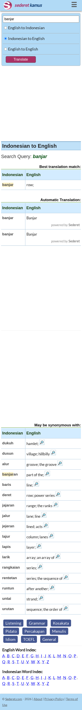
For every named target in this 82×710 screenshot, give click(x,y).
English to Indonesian (26, 27)
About (38, 699)
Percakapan (34, 631)
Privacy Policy (54, 699)
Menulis (59, 631)
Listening (13, 623)
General (49, 639)
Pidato (11, 631)
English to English (23, 49)
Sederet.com (13, 699)
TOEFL (29, 639)
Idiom (10, 639)
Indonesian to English (26, 38)
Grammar (37, 623)
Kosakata (61, 623)
